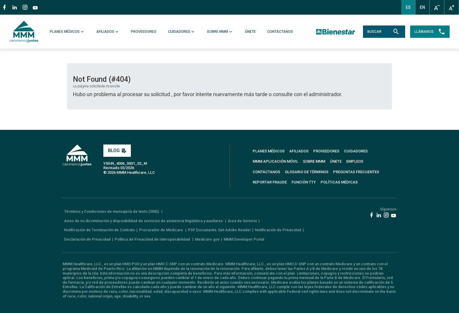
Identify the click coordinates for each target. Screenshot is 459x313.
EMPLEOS (354, 161)
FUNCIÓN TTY (304, 182)
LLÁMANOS (430, 31)
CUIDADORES (182, 31)
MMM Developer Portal (244, 239)
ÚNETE (250, 32)
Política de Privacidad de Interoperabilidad (153, 239)
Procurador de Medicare (161, 230)
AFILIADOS (107, 31)
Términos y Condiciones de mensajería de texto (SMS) (112, 211)
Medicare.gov (207, 239)
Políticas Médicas (339, 182)
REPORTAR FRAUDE (270, 182)
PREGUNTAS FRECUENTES (356, 172)
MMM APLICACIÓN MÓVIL (275, 161)
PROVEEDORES (144, 32)
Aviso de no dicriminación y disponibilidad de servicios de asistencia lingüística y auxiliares (144, 221)
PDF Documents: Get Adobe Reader (219, 230)
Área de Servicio (242, 221)
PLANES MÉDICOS (67, 31)
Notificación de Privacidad (278, 230)
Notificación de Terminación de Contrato (99, 230)
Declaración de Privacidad (87, 239)
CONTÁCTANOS (280, 32)
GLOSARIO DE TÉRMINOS (306, 172)
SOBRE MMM (220, 31)
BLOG (117, 150)
